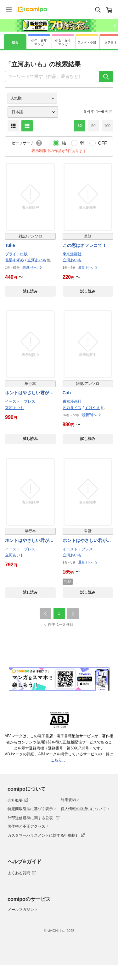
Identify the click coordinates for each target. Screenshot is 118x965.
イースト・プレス (20, 401)
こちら (57, 760)
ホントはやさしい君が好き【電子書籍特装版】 (29, 393)
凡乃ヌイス (72, 408)
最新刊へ (32, 267)
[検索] (106, 76)
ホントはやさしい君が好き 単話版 (87, 541)
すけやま (92, 408)
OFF (102, 143)
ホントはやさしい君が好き (29, 541)
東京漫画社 (72, 254)
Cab (67, 392)
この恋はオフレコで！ (85, 245)
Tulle (10, 245)
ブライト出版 (16, 254)
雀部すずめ (14, 260)
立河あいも (36, 260)
